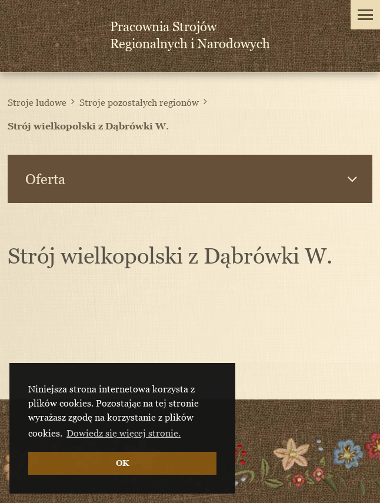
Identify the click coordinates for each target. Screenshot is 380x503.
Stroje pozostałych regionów (139, 102)
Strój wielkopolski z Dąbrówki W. (88, 126)
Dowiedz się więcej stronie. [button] (123, 433)
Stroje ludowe (37, 102)
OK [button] (122, 463)
